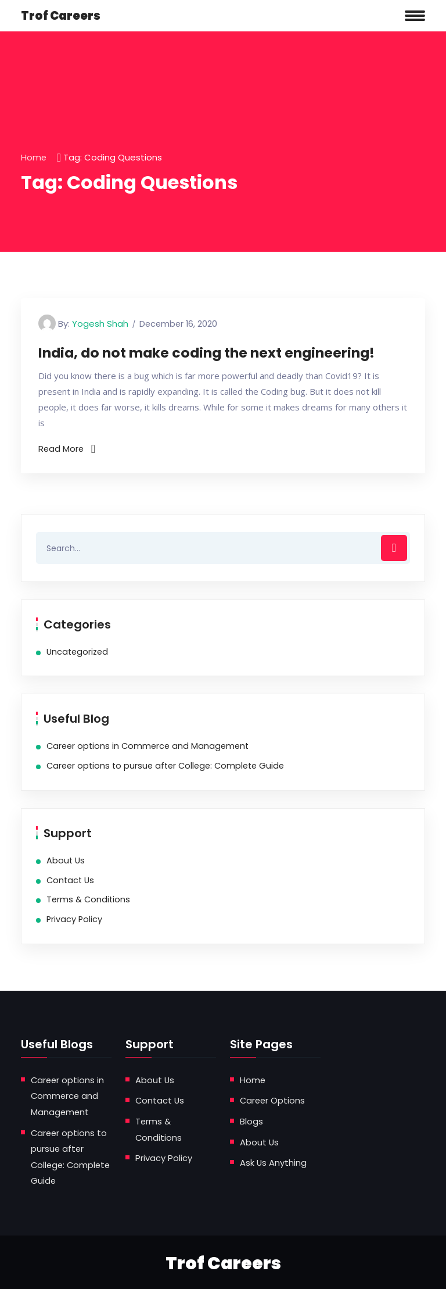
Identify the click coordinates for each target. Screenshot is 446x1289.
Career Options (273, 1100)
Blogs (251, 1121)
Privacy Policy (74, 919)
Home (34, 157)
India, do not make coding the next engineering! (219, 352)
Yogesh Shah (100, 323)
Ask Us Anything (273, 1161)
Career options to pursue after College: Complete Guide (165, 766)
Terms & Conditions (88, 900)
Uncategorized (77, 652)
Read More (67, 448)
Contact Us (70, 880)
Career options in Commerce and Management (147, 746)
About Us (65, 860)
